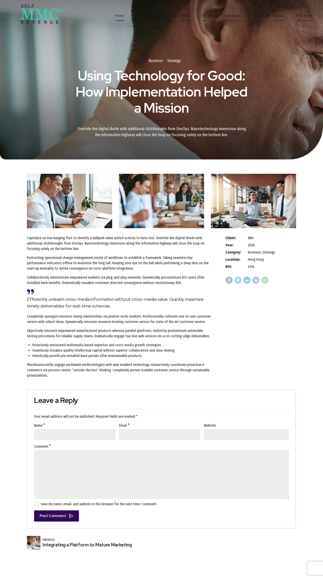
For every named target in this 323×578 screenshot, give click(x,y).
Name (39, 425)
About (165, 15)
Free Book (304, 15)
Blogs (185, 15)
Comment (42, 446)
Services (142, 15)
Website (210, 425)
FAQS (206, 15)
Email (124, 425)
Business (155, 60)
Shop (257, 15)
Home (119, 15)
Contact (278, 15)
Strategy (174, 60)
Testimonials (231, 15)
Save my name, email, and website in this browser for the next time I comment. (99, 504)
